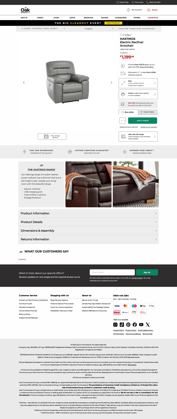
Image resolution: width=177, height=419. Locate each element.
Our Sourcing (101, 311)
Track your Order (66, 311)
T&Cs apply (132, 365)
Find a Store (69, 304)
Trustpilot (88, 29)
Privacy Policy (130, 330)
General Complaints (27, 307)
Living (56, 18)
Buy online (127, 112)
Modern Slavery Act (102, 304)
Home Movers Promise (28, 311)
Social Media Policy (145, 330)
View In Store (147, 112)
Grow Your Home (57, 307)
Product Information (35, 213)
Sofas (72, 18)
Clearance (153, 18)
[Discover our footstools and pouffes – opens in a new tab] (142, 104)
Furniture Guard (25, 304)
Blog (52, 300)
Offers (137, 18)
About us (85, 300)
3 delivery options (135, 75)
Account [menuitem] (134, 9)
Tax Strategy (98, 307)
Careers (106, 307)
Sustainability (87, 307)
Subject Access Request (28, 318)
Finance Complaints (40, 300)
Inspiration (68, 307)
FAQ (29, 300)
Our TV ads (93, 300)
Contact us (23, 300)
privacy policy (137, 278)
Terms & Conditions (133, 334)
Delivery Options (61, 300)
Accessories (121, 18)
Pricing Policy (118, 334)
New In (24, 18)
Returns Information (35, 239)
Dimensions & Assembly (37, 230)
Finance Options (57, 304)
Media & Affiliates (89, 311)
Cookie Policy (118, 330)
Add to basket (143, 120)
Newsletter (54, 311)
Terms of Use (147, 334)
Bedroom (88, 18)
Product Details (31, 222)
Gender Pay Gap (88, 304)
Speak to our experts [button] (149, 127)
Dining (40, 18)
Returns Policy (24, 314)
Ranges (104, 18)
